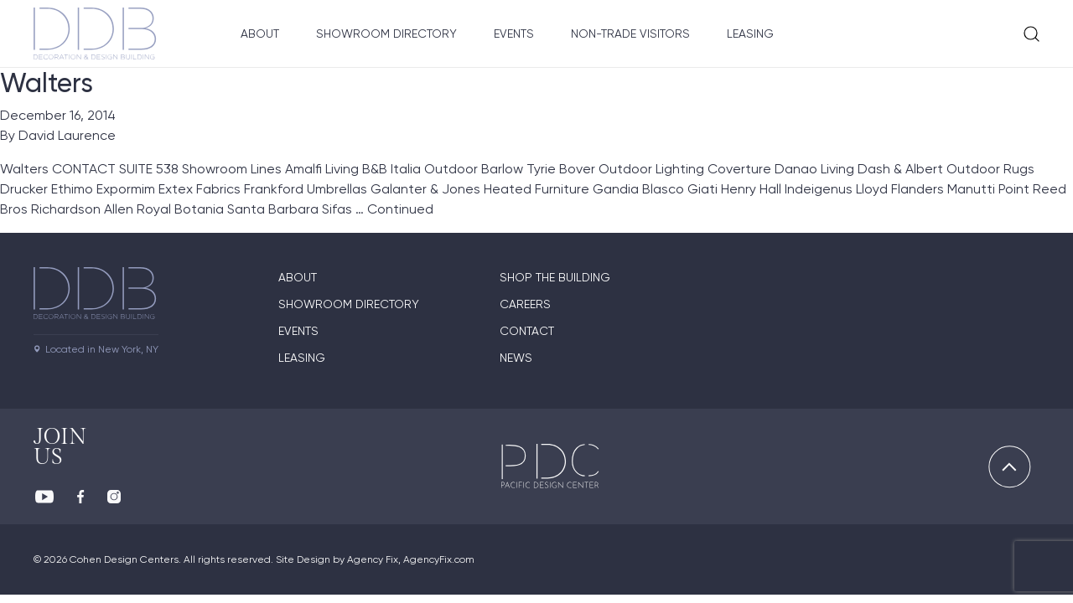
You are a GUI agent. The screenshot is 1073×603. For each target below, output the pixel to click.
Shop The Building (555, 277)
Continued (400, 209)
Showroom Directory (386, 33)
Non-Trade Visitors (630, 33)
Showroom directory (348, 304)
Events (514, 33)
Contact (527, 331)
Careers (525, 304)
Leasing (750, 33)
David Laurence (67, 135)
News (516, 357)
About (260, 33)
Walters (46, 83)
